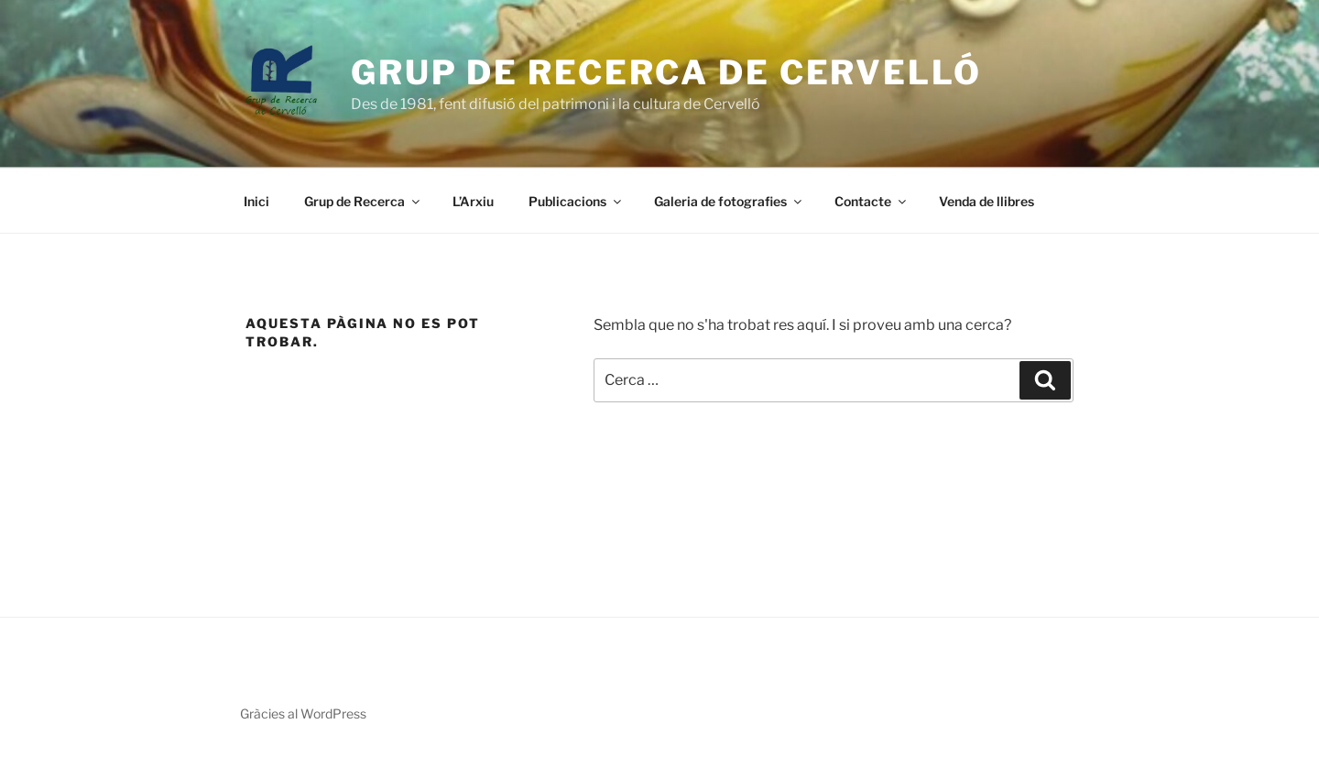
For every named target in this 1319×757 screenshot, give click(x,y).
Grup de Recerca (363, 201)
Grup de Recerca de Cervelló (666, 72)
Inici (256, 201)
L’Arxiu (473, 201)
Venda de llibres (986, 201)
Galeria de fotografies (729, 201)
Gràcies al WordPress (303, 713)
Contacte (871, 201)
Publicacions (576, 201)
